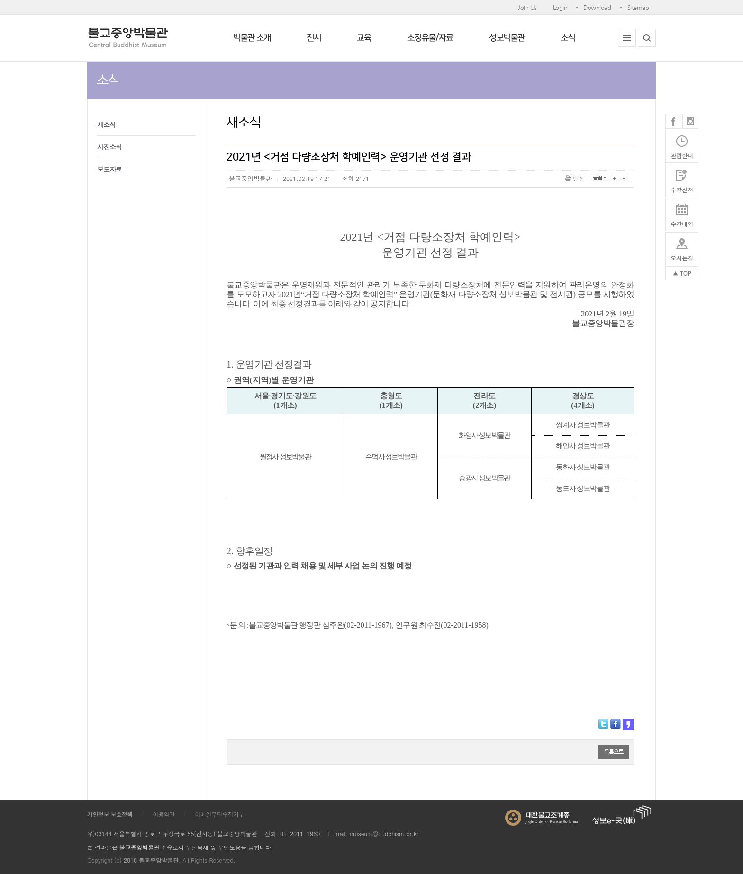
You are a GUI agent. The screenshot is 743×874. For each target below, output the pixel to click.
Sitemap (638, 7)
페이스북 (673, 121)
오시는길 (682, 258)
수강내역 (682, 224)
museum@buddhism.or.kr (384, 833)
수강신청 (682, 190)
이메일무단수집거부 (220, 814)
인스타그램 (690, 121)
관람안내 (682, 156)
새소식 (106, 124)
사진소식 (109, 147)
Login (560, 7)
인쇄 (576, 178)
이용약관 (164, 814)
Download (597, 7)
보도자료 (109, 169)
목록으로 (613, 751)
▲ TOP (682, 273)
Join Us (527, 7)
